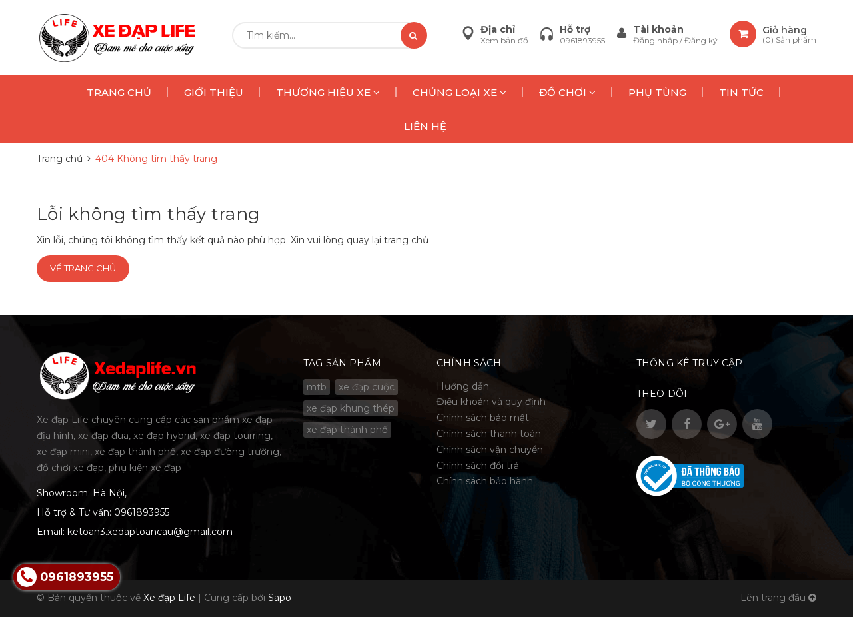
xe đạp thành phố (347, 430)
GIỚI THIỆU (213, 92)
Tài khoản (658, 29)
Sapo (279, 598)
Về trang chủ (83, 268)
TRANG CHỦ (119, 92)
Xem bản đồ (504, 40)
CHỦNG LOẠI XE (459, 92)
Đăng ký (701, 40)
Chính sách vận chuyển (489, 450)
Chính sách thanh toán (488, 434)
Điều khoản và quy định (491, 402)
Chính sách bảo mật (482, 418)
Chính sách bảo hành (484, 481)
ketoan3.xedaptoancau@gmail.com (150, 532)
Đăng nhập (656, 40)
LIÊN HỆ (425, 126)
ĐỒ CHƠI (567, 92)
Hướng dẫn (462, 386)
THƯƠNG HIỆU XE (328, 92)
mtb (317, 387)
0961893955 (582, 40)
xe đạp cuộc (367, 387)
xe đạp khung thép (351, 408)
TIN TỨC (741, 92)
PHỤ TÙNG (657, 92)
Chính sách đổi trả (477, 466)
